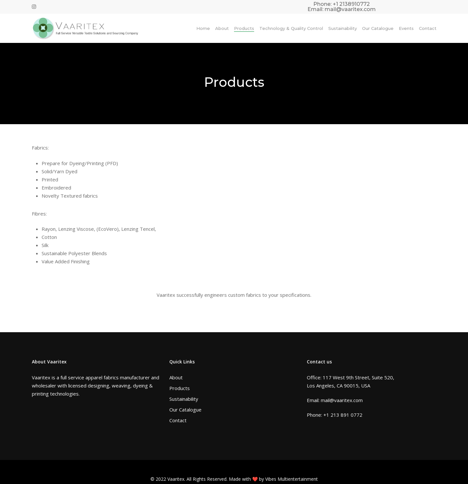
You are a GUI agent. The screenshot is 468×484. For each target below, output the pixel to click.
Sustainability (183, 399)
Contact (178, 420)
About (176, 377)
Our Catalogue (185, 409)
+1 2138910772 (351, 4)
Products (179, 388)
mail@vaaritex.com (350, 9)
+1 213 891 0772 (342, 415)
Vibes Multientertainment (291, 479)
